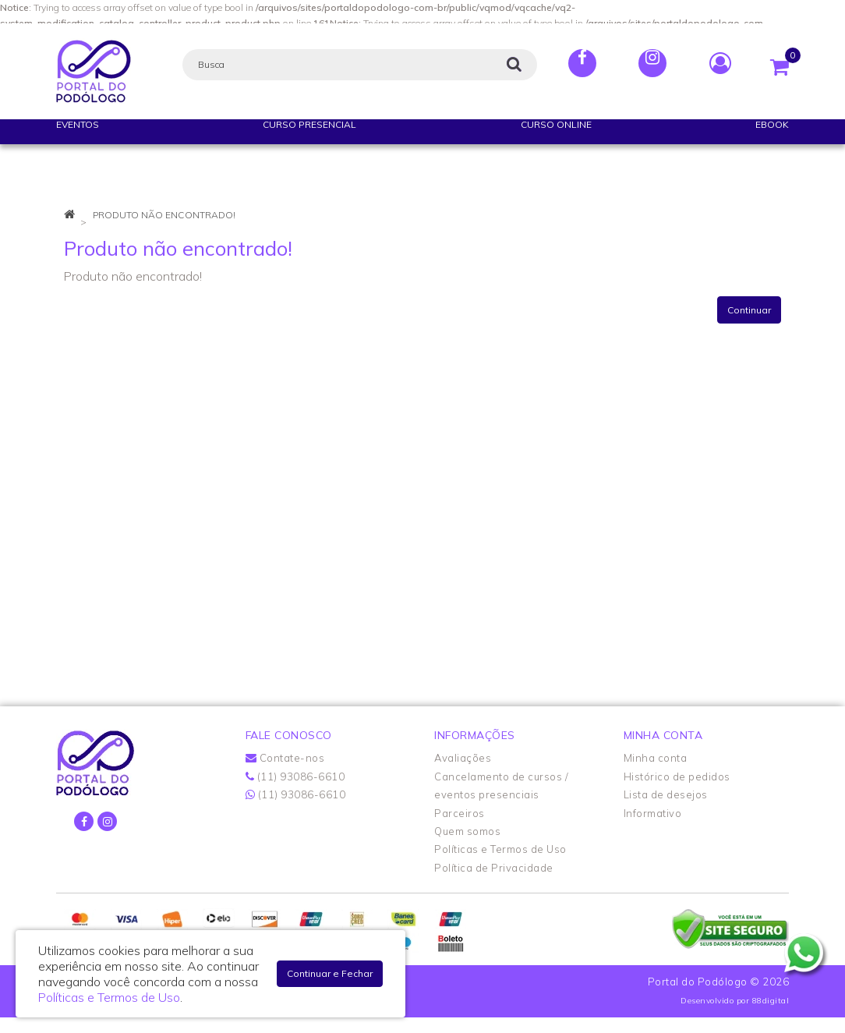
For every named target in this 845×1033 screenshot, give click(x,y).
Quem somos (467, 831)
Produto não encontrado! (164, 215)
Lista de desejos (666, 794)
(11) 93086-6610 (295, 776)
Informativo (653, 813)
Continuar (749, 310)
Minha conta (656, 758)
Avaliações (462, 758)
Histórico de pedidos (677, 776)
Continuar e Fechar (330, 973)
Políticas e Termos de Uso (500, 849)
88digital (771, 1001)
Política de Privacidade (493, 867)
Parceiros (459, 813)
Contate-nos (285, 758)
